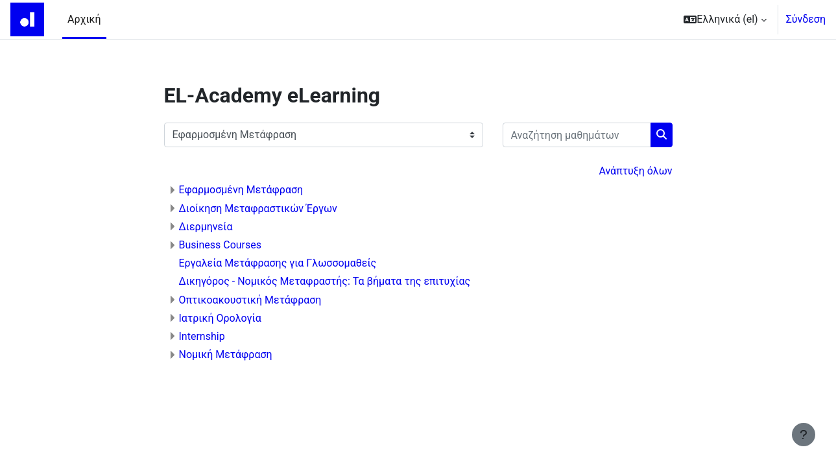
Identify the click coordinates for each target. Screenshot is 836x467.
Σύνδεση (806, 19)
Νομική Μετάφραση (225, 354)
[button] (724, 19)
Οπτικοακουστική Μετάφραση (250, 300)
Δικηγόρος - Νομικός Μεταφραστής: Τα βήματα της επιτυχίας (325, 281)
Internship (202, 336)
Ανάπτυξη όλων (635, 171)
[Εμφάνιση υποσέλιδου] (803, 434)
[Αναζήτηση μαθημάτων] (577, 135)
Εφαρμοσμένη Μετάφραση (241, 190)
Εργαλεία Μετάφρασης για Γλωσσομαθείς (278, 263)
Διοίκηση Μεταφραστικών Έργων (258, 208)
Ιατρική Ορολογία (220, 318)
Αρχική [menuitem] (84, 19)
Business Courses (220, 245)
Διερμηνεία (206, 227)
